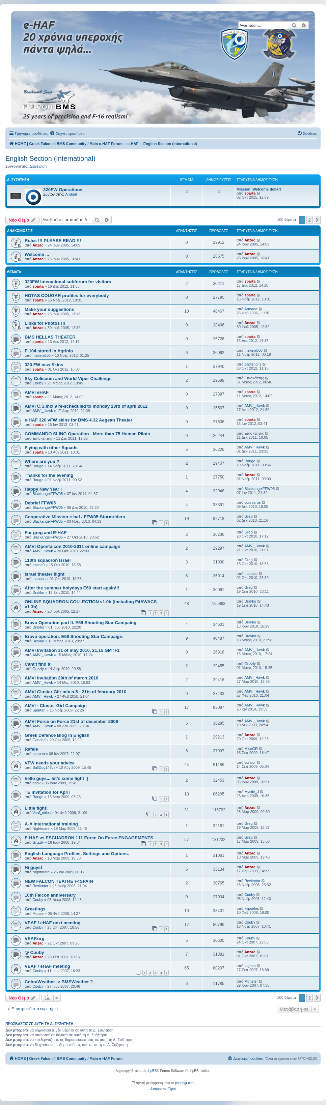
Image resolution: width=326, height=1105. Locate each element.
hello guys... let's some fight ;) (56, 778)
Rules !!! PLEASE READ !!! (53, 240)
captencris (252, 364)
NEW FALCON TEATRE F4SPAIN (59, 881)
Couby (37, 383)
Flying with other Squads (51, 447)
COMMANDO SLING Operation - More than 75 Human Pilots (87, 433)
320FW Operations (62, 189)
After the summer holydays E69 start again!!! (72, 587)
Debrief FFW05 (40, 502)
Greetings (35, 908)
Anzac (37, 245)
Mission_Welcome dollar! (259, 189)
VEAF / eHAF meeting (47, 966)
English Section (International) (50, 158)
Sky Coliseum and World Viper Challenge (68, 378)
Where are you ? (42, 461)
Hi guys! (33, 867)
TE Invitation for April (47, 792)
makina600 (41, 355)
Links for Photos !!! (45, 323)
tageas (249, 966)
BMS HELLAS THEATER (50, 337)
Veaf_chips (41, 813)
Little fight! (36, 808)
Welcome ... (37, 254)
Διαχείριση (38, 166)
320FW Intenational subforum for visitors (68, 281)
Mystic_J (251, 792)
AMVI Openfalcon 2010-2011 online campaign (72, 546)
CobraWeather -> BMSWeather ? (59, 981)
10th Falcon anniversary (50, 895)
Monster (251, 981)
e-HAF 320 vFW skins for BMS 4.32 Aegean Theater (78, 420)
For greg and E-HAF (46, 532)
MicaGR (251, 749)
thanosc (39, 579)
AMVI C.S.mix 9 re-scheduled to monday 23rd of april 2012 (86, 406)
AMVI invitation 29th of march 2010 (61, 677)
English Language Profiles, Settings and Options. (77, 853)
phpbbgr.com (184, 1083)
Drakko (38, 592)
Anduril (71, 194)
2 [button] (309, 220)
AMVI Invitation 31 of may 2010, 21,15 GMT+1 (72, 650)
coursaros (252, 502)
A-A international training (51, 823)
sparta (249, 193)
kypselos (251, 908)
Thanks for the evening (49, 475)
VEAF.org (35, 938)
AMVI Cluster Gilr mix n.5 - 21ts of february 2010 (75, 691)
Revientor (40, 886)
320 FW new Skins (44, 364)
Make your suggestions (49, 309)
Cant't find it (37, 664)
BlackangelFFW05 (47, 494)
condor (250, 762)
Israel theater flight (44, 574)
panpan (38, 754)
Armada (250, 309)
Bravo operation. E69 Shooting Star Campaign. (74, 636)
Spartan (39, 710)
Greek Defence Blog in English (57, 735)
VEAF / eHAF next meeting (53, 922)
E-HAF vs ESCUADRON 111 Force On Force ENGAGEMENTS (89, 837)
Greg (248, 516)
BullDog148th (43, 767)
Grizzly (38, 669)
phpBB (151, 1071)
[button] (317, 220)
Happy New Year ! (43, 489)
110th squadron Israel (48, 560)
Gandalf (39, 740)
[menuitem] (67, 133)
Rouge (37, 466)
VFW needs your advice (50, 762)
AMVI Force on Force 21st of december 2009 (71, 721)
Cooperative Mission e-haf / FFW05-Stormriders (75, 516)
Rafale (31, 749)
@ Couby (34, 952)
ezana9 (38, 565)
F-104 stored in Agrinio (49, 350)
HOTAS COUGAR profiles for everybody (67, 295)
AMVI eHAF (37, 392)
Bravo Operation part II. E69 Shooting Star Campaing (80, 622)
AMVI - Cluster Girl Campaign (56, 705)
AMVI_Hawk (42, 411)
